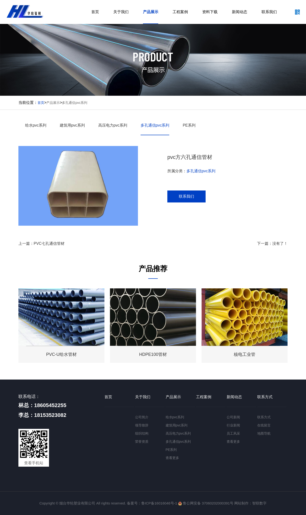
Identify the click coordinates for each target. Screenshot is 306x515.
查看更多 (172, 458)
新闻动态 (239, 12)
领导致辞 (141, 425)
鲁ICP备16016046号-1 (159, 503)
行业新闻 (233, 425)
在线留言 (264, 425)
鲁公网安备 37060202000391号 (205, 503)
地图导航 (264, 433)
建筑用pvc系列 (72, 125)
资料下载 (210, 12)
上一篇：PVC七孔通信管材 (41, 243)
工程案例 (180, 12)
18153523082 (50, 415)
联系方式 (265, 397)
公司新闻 (233, 417)
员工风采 (233, 433)
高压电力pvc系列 (112, 125)
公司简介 (141, 417)
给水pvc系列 (35, 125)
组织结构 (141, 433)
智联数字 (259, 503)
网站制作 (241, 503)
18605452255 (50, 405)
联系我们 (269, 12)
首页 (95, 12)
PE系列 (189, 125)
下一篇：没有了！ (272, 243)
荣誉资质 (141, 441)
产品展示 (150, 12)
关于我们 (121, 12)
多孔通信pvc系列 (74, 103)
